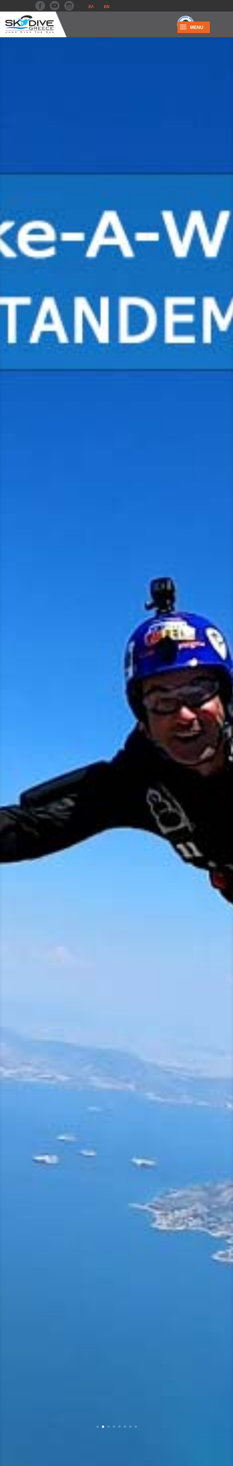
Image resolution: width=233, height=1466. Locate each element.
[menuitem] (91, 7)
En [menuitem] (107, 7)
